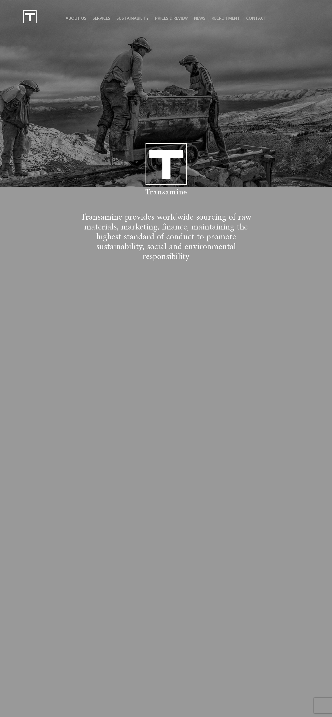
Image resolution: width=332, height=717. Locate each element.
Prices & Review (171, 18)
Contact (256, 18)
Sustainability (132, 18)
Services (101, 18)
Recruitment (226, 18)
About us (76, 18)
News (199, 18)
